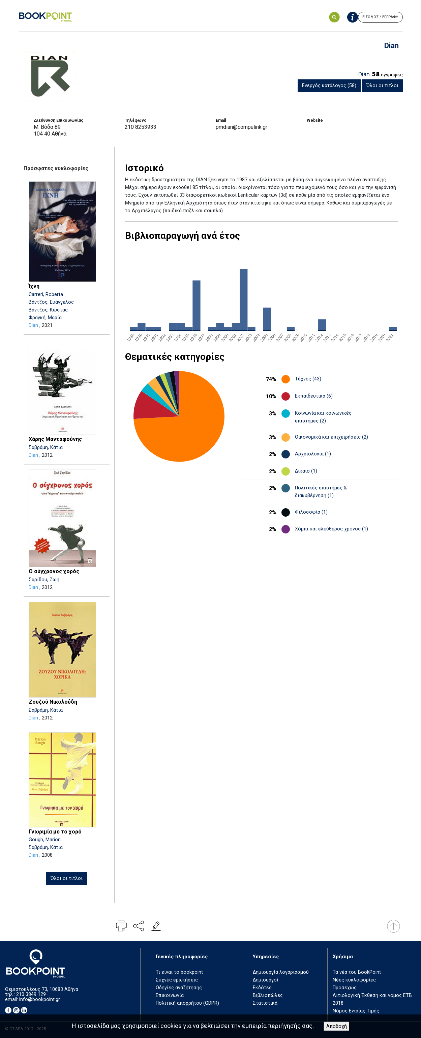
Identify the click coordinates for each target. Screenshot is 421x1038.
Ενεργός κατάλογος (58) (329, 85)
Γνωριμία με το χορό (55, 831)
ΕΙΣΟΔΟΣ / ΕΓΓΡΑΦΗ (380, 17)
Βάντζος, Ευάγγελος (51, 302)
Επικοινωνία (170, 995)
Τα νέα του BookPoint (357, 972)
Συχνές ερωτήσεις (177, 980)
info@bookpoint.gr (39, 999)
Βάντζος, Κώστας (48, 310)
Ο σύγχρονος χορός (54, 571)
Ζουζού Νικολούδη (53, 702)
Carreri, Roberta (46, 294)
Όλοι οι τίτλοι (382, 85)
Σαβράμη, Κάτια (46, 447)
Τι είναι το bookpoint (179, 972)
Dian (33, 325)
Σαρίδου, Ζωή (44, 580)
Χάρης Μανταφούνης (55, 439)
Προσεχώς (345, 988)
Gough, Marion (45, 840)
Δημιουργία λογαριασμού (281, 972)
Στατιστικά (265, 1003)
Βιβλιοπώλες (268, 995)
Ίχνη (34, 286)
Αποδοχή (336, 1026)
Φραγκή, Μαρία (45, 318)
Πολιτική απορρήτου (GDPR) (187, 1003)
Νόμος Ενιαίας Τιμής (356, 1011)
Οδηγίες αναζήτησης (179, 988)
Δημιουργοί (265, 980)
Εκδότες (262, 988)
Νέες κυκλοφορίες (354, 980)
